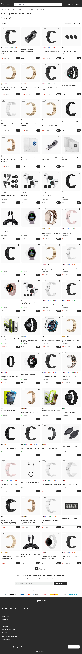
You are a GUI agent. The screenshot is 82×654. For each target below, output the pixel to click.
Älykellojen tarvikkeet (12, 9)
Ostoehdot (5, 633)
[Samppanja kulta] (1, 83)
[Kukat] (6, 47)
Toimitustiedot (6, 616)
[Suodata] (5, 23)
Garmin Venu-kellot (32, 9)
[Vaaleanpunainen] (2, 47)
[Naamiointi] (4, 444)
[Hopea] (6, 83)
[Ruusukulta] (2, 83)
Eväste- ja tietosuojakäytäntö (9, 636)
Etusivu (2, 9)
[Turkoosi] (15, 47)
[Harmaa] (11, 47)
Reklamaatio (5, 626)
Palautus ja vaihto (6, 623)
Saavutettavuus (6, 639)
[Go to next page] (45, 568)
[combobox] (76, 23)
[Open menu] (77, 4)
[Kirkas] (42, 336)
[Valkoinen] (4, 47)
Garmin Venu (41, 9)
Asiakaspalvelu (6, 613)
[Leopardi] (5, 47)
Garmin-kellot (22, 9)
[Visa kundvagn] (72, 4)
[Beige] (7, 119)
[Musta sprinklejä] (9, 47)
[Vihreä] (12, 47)
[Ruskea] (44, 552)
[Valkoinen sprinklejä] (10, 47)
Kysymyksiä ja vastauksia (8, 629)
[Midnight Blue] (50, 228)
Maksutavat (5, 619)
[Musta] (1, 47)
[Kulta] (26, 83)
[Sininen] (7, 47)
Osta (18, 58)
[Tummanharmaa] (24, 336)
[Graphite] (52, 228)
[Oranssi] (16, 47)
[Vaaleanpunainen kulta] (5, 83)
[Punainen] (14, 47)
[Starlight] (47, 228)
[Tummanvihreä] (10, 119)
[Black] (1, 516)
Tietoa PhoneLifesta (27, 613)
